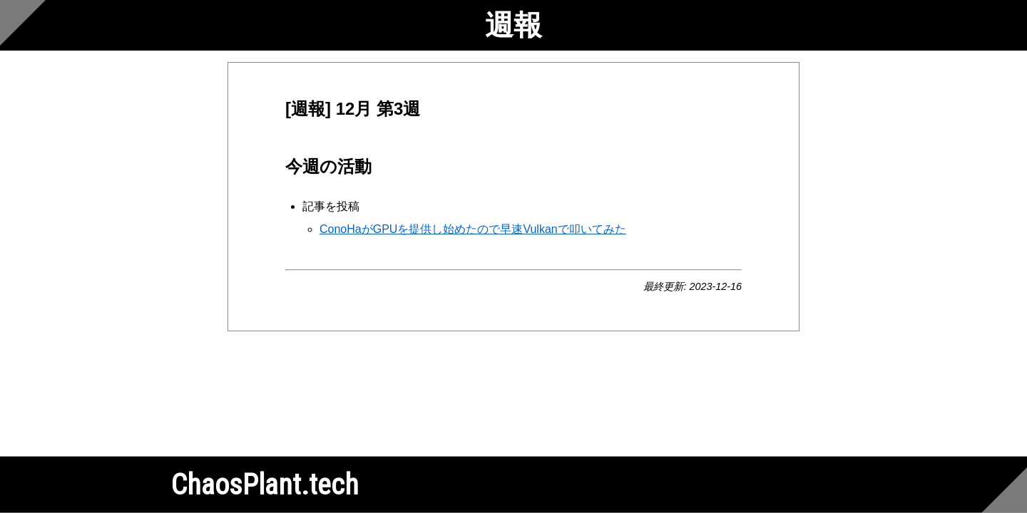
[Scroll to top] (23, 23)
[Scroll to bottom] (1004, 490)
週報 (513, 25)
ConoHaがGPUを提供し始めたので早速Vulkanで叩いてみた (473, 229)
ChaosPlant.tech (265, 485)
